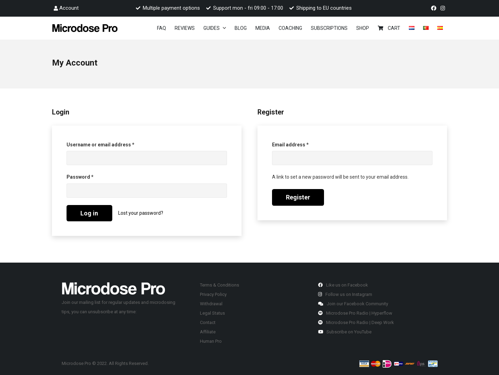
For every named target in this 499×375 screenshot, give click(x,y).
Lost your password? (140, 213)
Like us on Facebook (343, 285)
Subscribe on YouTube (344, 331)
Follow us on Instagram (345, 294)
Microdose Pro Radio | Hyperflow (355, 313)
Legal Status (212, 313)
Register (298, 197)
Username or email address (111, 143)
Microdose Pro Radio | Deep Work (356, 322)
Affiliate (208, 331)
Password (90, 176)
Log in (89, 213)
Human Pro (211, 341)
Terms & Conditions (219, 285)
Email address (301, 143)
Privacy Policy (213, 294)
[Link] (85, 28)
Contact (208, 322)
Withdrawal (211, 303)
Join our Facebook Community (353, 303)
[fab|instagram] (443, 8)
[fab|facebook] (434, 8)
